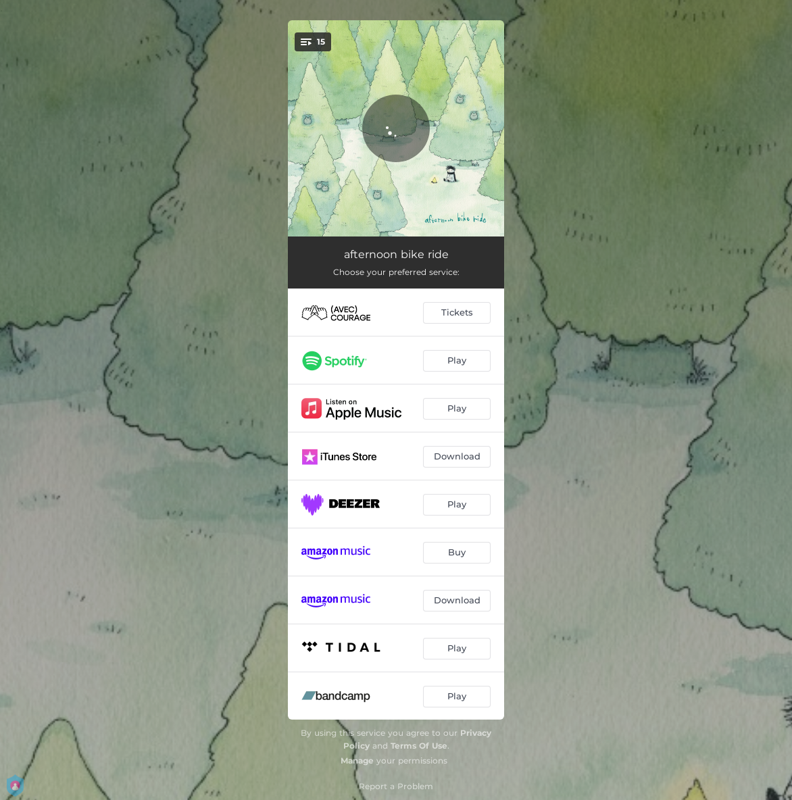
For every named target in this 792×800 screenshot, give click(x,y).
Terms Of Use (419, 746)
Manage (357, 760)
